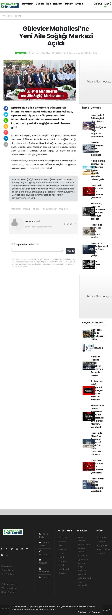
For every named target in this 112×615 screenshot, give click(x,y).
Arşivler (43, 561)
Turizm (69, 3)
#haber (36, 208)
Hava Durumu (82, 539)
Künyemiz (44, 570)
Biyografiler (102, 545)
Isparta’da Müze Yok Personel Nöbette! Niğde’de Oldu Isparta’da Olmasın (96, 444)
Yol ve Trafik (84, 544)
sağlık (46, 135)
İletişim (44, 577)
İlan (48, 3)
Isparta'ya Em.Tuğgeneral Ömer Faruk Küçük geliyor (99, 249)
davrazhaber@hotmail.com (38, 226)
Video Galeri (44, 544)
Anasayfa (7, 15)
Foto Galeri (43, 535)
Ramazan (27, 3)
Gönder (71, 251)
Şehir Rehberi (84, 578)
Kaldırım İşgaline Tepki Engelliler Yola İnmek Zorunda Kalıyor (97, 366)
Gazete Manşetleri (83, 584)
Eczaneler (82, 555)
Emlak (79, 3)
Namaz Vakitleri (81, 550)
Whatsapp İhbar (9, 588)
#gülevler (16, 208)
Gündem (62, 573)
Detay (82, 612)
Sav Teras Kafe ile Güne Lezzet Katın (97, 334)
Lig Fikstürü (83, 559)
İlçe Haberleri (64, 569)
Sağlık (43, 143)
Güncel (40, 3)
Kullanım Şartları (9, 584)
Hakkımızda (7, 566)
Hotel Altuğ (97, 347)
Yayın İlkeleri (7, 570)
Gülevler (28, 139)
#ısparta (63, 208)
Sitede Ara (102, 537)
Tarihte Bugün (81, 565)
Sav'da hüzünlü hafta (95, 264)
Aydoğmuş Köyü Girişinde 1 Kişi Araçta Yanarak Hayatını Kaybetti (97, 390)
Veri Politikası (7, 574)
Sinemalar (83, 570)
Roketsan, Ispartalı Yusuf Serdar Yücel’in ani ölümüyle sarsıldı (98, 211)
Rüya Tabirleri (103, 549)
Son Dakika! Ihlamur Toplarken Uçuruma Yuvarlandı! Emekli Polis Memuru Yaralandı (97, 416)
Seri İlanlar (83, 574)
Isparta (18, 15)
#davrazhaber (49, 208)
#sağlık (26, 208)
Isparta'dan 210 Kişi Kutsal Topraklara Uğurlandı (97, 484)
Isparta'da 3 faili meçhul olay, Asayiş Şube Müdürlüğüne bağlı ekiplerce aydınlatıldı (98, 126)
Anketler (101, 541)
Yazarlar (43, 553)
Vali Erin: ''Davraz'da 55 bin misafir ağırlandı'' (97, 148)
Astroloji (101, 553)
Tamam (94, 612)
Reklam (57, 3)
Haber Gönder (8, 592)
